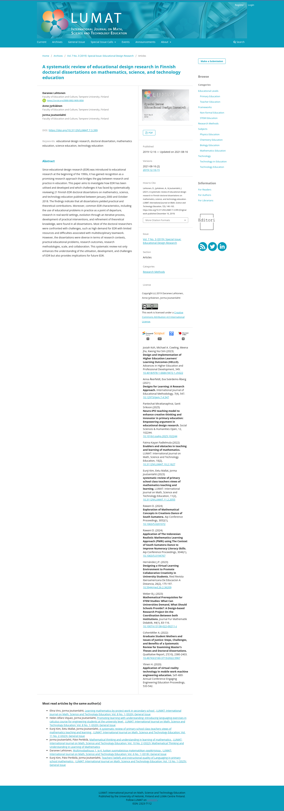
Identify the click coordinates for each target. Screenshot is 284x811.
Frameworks (205, 107)
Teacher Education (210, 101)
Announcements (145, 42)
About (165, 42)
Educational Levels (208, 91)
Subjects (202, 129)
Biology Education (210, 145)
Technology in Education (213, 161)
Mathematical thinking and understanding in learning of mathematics (130, 739)
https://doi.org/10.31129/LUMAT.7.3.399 (73, 130)
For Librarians (205, 200)
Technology (204, 156)
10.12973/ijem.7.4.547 (156, 397)
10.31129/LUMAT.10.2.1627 (159, 464)
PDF (150, 132)
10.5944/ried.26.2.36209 (157, 587)
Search (239, 42)
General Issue (76, 42)
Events (126, 42)
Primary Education (210, 96)
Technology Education (212, 167)
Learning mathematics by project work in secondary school (120, 710)
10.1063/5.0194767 (154, 555)
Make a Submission (212, 61)
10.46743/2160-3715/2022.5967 (161, 658)
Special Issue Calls (102, 42)
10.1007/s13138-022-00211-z (160, 626)
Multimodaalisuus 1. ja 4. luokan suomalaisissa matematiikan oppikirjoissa (117, 750)
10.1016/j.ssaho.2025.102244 (160, 436)
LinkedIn (152, 800)
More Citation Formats (157, 220)
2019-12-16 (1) (151, 170)
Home (45, 55)
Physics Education (210, 134)
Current (41, 42)
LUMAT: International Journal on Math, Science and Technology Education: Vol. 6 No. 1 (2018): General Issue (111, 752)
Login (251, 5)
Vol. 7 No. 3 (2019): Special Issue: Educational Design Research (100, 55)
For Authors (204, 195)
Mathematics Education (213, 150)
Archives (57, 42)
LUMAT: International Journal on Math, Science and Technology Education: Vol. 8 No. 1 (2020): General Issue (115, 712)
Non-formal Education (212, 112)
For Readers (204, 189)
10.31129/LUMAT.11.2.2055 (159, 499)
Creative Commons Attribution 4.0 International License (163, 317)
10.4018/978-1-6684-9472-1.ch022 (163, 373)
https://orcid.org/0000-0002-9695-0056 (65, 100)
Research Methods (154, 272)
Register (239, 5)
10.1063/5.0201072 (154, 524)
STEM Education (209, 118)
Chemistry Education (211, 139)
